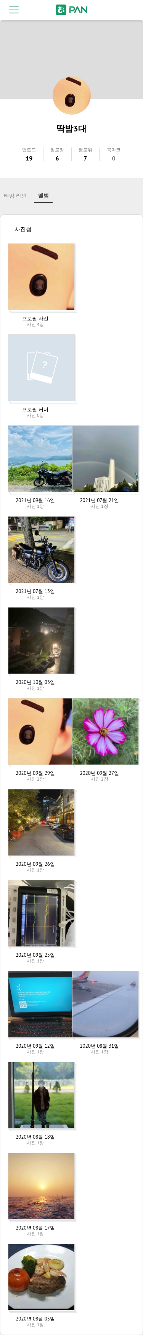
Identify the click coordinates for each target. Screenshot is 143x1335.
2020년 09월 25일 (35, 955)
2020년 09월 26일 (35, 864)
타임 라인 (15, 195)
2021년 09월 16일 (35, 500)
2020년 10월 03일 (35, 682)
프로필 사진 (35, 318)
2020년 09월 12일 (35, 1045)
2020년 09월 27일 (99, 773)
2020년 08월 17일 (35, 1227)
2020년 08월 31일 (99, 1045)
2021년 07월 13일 (35, 591)
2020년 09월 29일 (35, 773)
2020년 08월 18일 (35, 1136)
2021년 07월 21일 (99, 500)
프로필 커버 (35, 409)
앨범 (43, 195)
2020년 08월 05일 (35, 1318)
